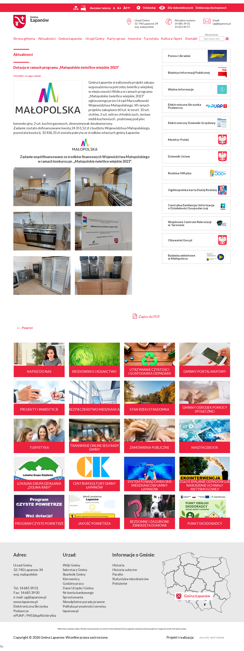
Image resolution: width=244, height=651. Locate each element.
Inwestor (135, 38)
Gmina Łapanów (70, 38)
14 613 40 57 (182, 26)
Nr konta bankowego (78, 595)
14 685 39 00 (29, 595)
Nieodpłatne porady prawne (84, 604)
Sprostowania (73, 599)
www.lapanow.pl (25, 604)
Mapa (196, 585)
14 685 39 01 (182, 23)
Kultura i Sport (171, 38)
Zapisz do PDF (146, 316)
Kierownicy (71, 581)
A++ (126, 8)
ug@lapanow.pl (222, 23)
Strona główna (24, 38)
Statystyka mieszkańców (130, 581)
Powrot (27, 327)
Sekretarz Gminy (75, 572)
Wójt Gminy (71, 567)
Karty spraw (116, 38)
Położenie (119, 586)
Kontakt (191, 38)
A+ (119, 8)
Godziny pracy (73, 586)
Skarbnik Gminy (74, 576)
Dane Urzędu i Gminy (78, 590)
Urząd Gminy (95, 38)
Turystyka (151, 38)
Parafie (117, 576)
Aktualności (47, 38)
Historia (118, 567)
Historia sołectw (124, 572)
